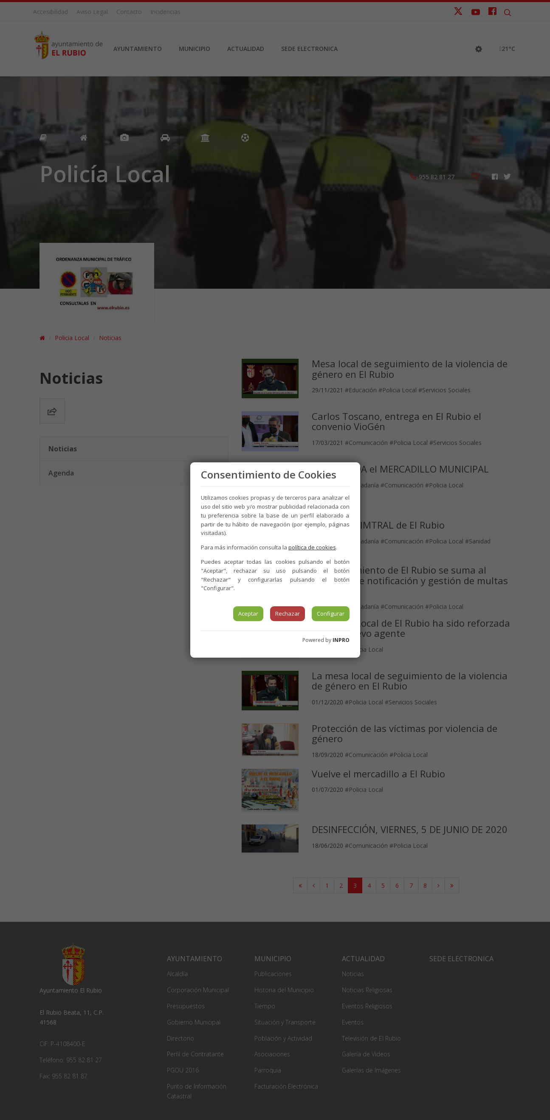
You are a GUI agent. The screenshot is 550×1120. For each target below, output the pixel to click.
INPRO (341, 640)
